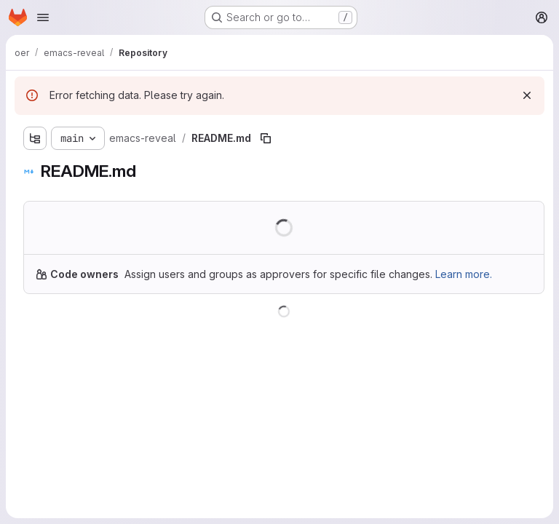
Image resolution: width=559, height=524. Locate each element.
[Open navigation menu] (43, 17)
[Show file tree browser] (35, 138)
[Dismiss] (527, 95)
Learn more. (463, 274)
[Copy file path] (265, 138)
